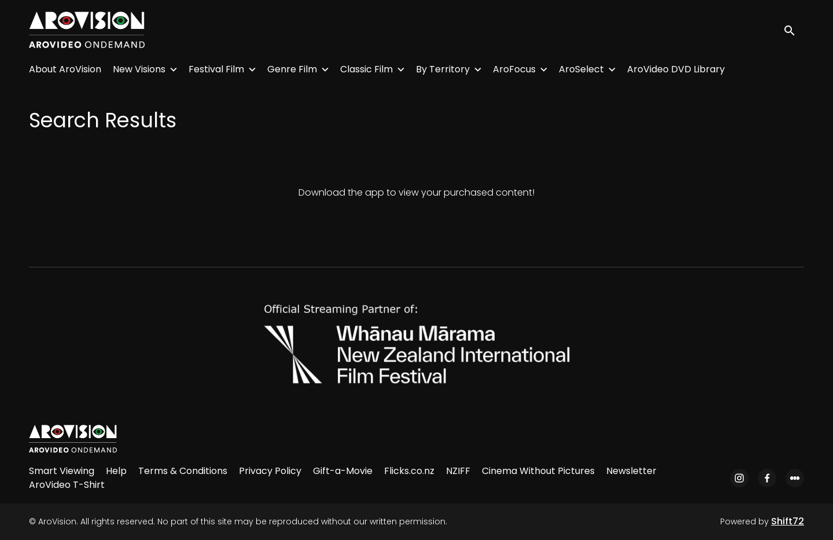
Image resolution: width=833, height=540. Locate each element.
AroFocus (514, 69)
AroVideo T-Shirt (67, 484)
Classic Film (366, 69)
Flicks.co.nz (409, 470)
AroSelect (581, 69)
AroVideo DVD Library (676, 69)
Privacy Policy (270, 470)
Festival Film (216, 69)
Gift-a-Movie (343, 470)
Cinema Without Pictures (538, 470)
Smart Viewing (61, 470)
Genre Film (292, 69)
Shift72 (787, 521)
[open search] (793, 29)
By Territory (443, 69)
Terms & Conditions (182, 470)
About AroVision (65, 69)
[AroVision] (73, 439)
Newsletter (631, 470)
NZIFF (458, 470)
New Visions (139, 69)
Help (116, 470)
